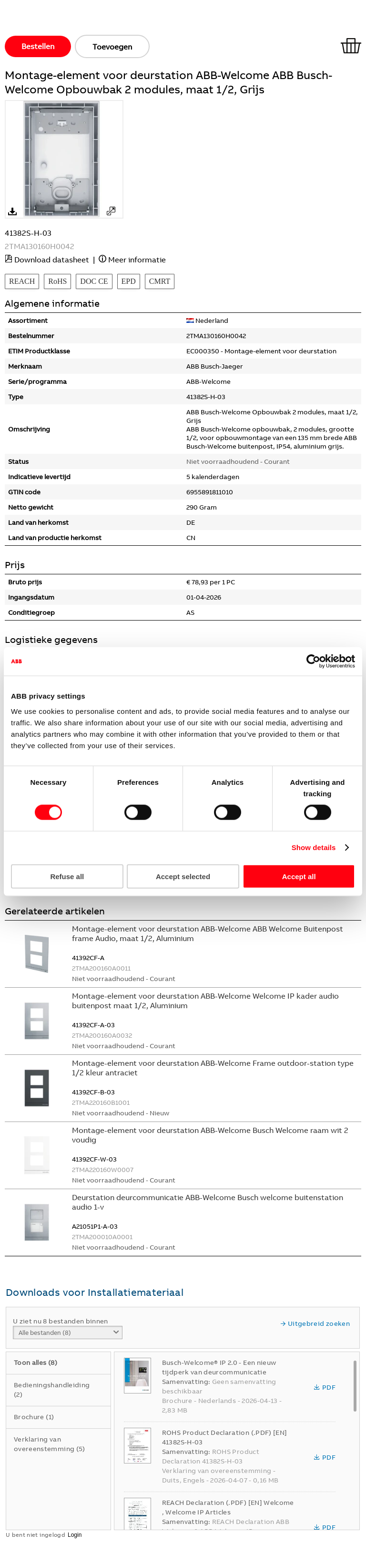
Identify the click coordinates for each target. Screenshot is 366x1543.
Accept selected (183, 876)
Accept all (299, 876)
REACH (22, 281)
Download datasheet (51, 259)
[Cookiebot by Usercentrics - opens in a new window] (313, 661)
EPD (129, 281)
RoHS (57, 281)
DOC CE (94, 281)
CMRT (159, 281)
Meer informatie (137, 259)
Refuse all (67, 876)
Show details (314, 847)
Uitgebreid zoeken (315, 1323)
